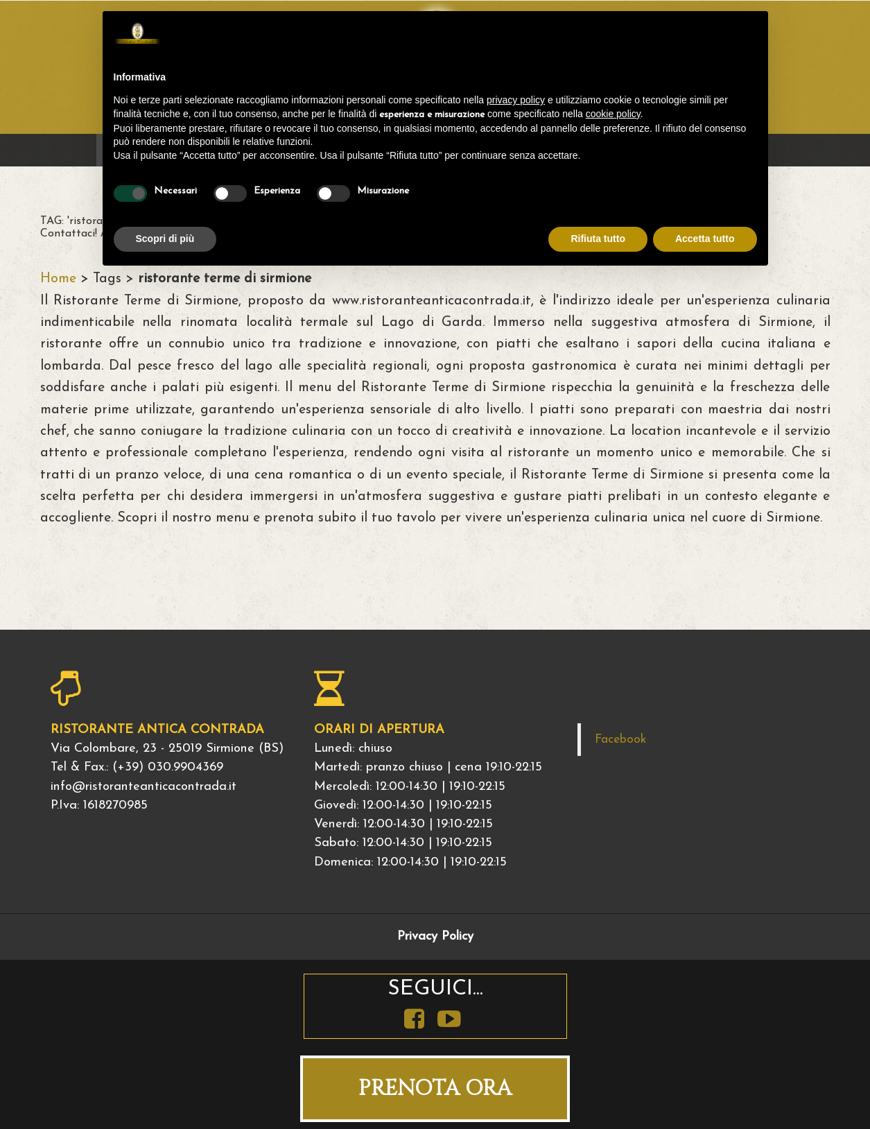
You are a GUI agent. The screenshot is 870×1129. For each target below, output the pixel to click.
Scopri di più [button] (165, 238)
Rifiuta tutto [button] (598, 238)
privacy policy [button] (516, 99)
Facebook (620, 740)
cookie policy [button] (613, 113)
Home (58, 279)
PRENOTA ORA (435, 1088)
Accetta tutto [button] (705, 238)
